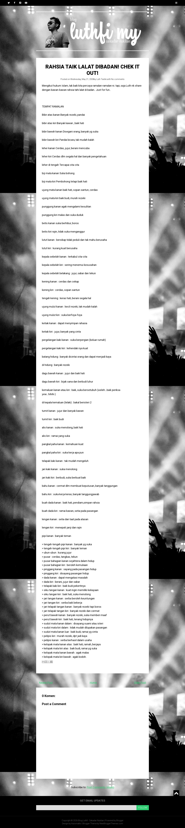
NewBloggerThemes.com (111, 823)
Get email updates (92, 800)
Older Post (140, 682)
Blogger (119, 820)
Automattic (76, 823)
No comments (117, 79)
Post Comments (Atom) (100, 787)
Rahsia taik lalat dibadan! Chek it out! (92, 70)
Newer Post (46, 682)
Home (93, 682)
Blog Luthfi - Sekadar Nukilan (91, 820)
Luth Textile (102, 79)
